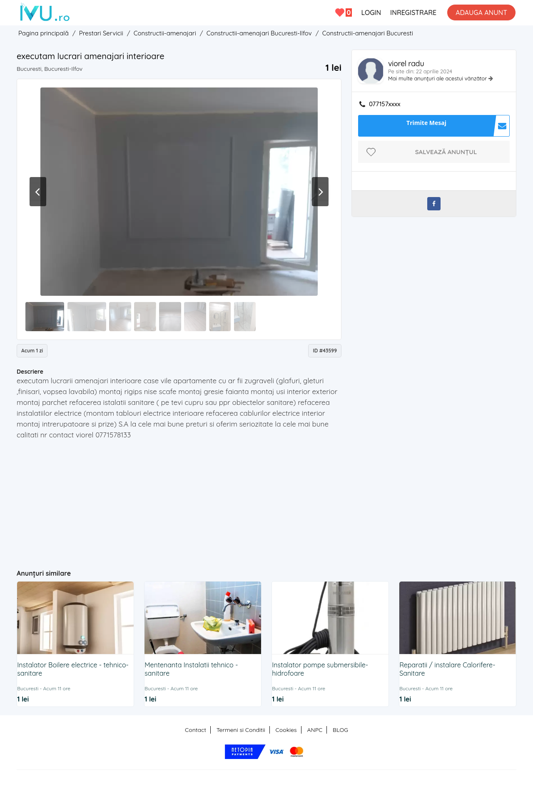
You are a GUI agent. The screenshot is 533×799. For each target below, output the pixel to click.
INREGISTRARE (413, 12)
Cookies (286, 730)
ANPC (314, 730)
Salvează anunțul (446, 152)
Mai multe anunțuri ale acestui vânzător (438, 78)
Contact (195, 730)
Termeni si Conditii (241, 730)
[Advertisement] (179, 501)
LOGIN (371, 12)
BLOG (340, 730)
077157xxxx (385, 104)
